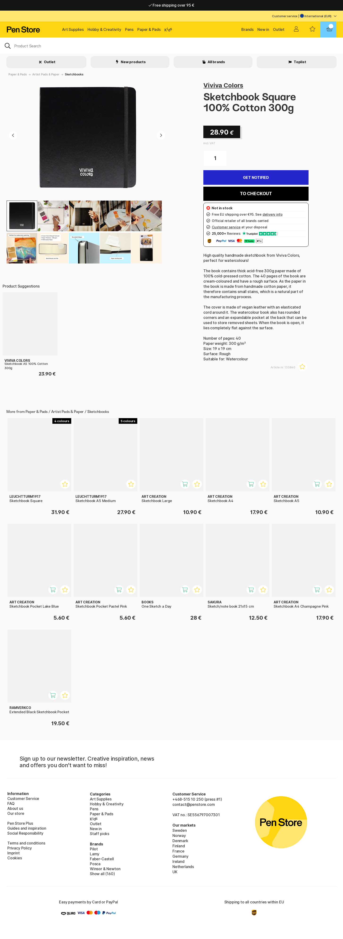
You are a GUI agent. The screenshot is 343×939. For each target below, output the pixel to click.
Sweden (179, 830)
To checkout (256, 193)
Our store (15, 813)
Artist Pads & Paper (45, 74)
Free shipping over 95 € (172, 5)
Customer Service (23, 798)
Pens (129, 29)
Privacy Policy (19, 848)
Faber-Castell (102, 859)
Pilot (94, 849)
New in (263, 29)
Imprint (13, 853)
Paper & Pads (149, 29)
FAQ (10, 803)
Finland (178, 846)
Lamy (94, 854)
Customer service (284, 16)
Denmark (180, 840)
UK (174, 871)
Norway (179, 835)
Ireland (178, 861)
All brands (216, 62)
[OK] (171, 45)
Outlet (278, 29)
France (178, 851)
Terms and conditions (26, 843)
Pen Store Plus (20, 823)
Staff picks (99, 833)
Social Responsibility (25, 833)
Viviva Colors (223, 85)
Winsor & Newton (105, 868)
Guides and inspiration (26, 828)
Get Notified (256, 177)
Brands (247, 29)
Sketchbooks (74, 74)
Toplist (299, 62)
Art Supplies (73, 29)
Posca (95, 863)
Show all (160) (102, 873)
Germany (180, 856)
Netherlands (183, 866)
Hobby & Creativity (104, 29)
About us (15, 808)
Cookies (14, 858)
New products (133, 62)
